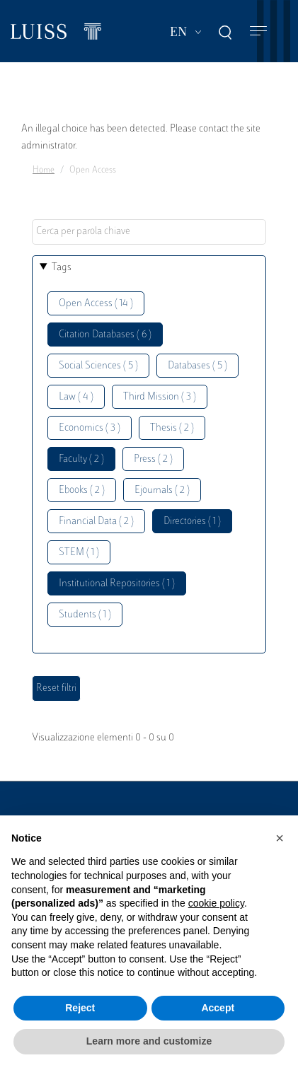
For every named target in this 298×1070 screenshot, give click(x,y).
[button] (279, 838)
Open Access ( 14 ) (96, 303)
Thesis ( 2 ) (172, 428)
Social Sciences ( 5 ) (98, 366)
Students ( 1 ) (85, 615)
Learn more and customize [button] (149, 1041)
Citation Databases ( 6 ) (105, 335)
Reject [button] (80, 1007)
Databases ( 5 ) (197, 366)
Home (44, 170)
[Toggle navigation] (258, 31)
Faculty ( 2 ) (81, 459)
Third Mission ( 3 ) (159, 397)
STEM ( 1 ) (79, 552)
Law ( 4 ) (76, 397)
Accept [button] (217, 1007)
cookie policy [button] (216, 903)
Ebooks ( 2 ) (82, 490)
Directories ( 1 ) (192, 521)
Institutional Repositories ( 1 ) (117, 583)
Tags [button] (61, 267)
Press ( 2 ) (153, 459)
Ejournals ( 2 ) (162, 490)
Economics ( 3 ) (89, 428)
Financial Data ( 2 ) (96, 521)
